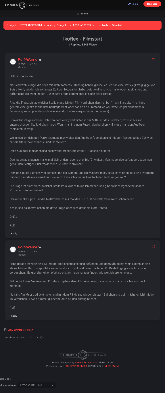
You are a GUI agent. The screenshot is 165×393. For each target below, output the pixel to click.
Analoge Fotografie (57, 25)
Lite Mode (5, 379)
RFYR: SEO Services (86, 362)
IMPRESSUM (111, 366)
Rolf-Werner (28, 60)
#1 (153, 59)
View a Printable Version (20, 329)
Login (133, 4)
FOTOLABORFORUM (31, 25)
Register (152, 4)
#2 (153, 246)
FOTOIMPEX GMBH (76, 366)
